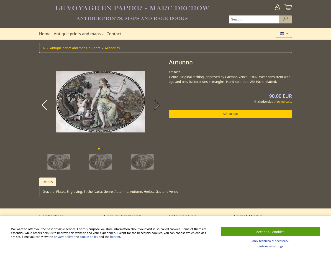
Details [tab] (48, 182)
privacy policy (63, 237)
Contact (113, 33)
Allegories (112, 48)
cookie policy (89, 237)
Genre (95, 48)
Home (45, 33)
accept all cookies (271, 231)
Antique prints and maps (79, 33)
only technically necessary (270, 241)
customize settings (270, 246)
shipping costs (283, 102)
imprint (115, 237)
